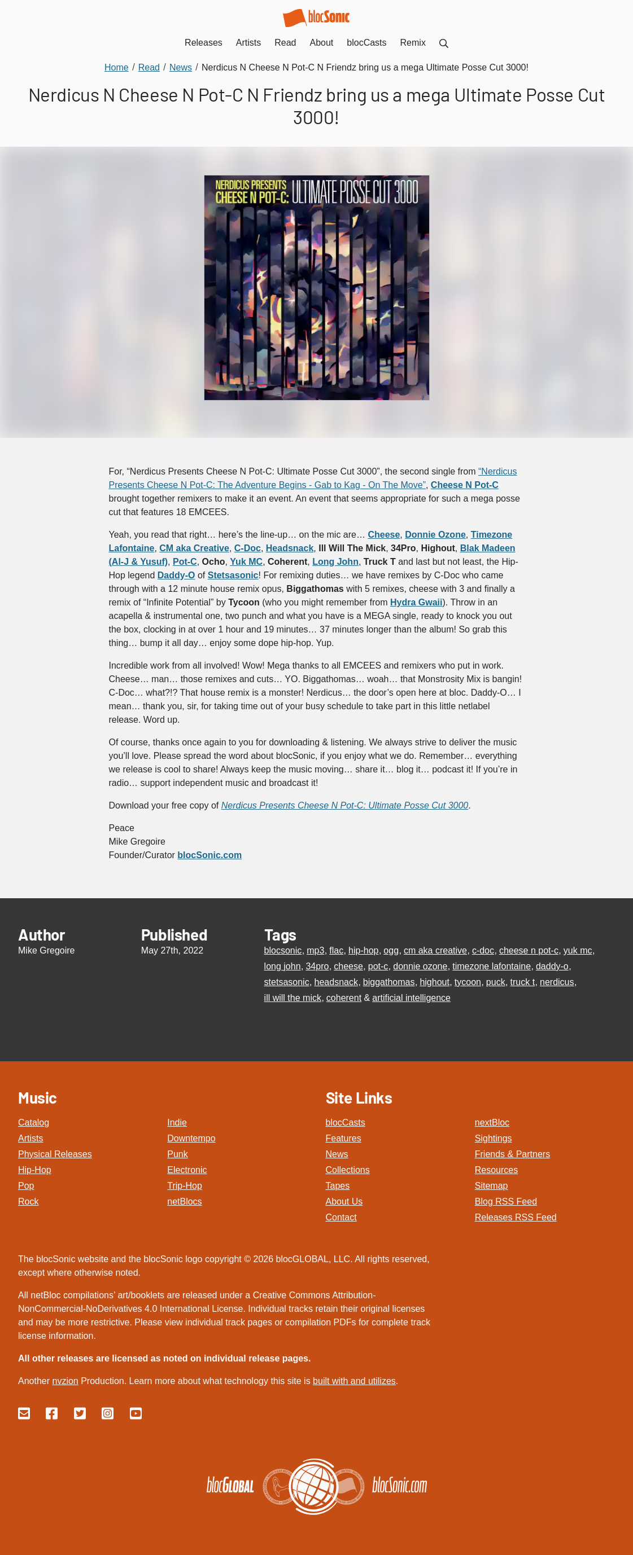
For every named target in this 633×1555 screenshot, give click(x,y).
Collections (348, 1170)
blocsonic (283, 950)
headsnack (336, 982)
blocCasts (345, 1122)
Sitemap (491, 1186)
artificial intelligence (411, 998)
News (337, 1154)
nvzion (65, 1381)
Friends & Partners (512, 1154)
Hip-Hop (34, 1170)
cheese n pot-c (528, 950)
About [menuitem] (322, 42)
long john (282, 966)
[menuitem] (443, 42)
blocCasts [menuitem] (366, 42)
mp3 (315, 950)
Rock (28, 1201)
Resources (496, 1170)
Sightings (493, 1138)
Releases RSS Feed (516, 1217)
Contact (341, 1217)
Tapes (338, 1186)
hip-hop (363, 950)
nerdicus (557, 982)
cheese (348, 966)
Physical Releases (55, 1154)
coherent (343, 998)
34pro (317, 966)
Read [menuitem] (285, 42)
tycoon (468, 982)
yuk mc (578, 950)
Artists (30, 1138)
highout (434, 982)
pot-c (378, 966)
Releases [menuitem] (203, 42)
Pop (26, 1186)
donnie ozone (420, 966)
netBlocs (184, 1201)
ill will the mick (292, 998)
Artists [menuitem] (248, 42)
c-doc (483, 950)
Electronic (187, 1170)
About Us (344, 1201)
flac (336, 950)
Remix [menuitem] (413, 42)
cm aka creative (435, 950)
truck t (522, 982)
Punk (177, 1154)
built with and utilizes (354, 1381)
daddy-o (552, 966)
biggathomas (389, 982)
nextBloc (492, 1122)
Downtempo (191, 1138)
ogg (391, 950)
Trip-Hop (184, 1186)
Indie (177, 1122)
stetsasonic (286, 982)
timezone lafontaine (491, 966)
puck (495, 982)
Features (343, 1138)
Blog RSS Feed (506, 1201)
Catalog (33, 1122)
